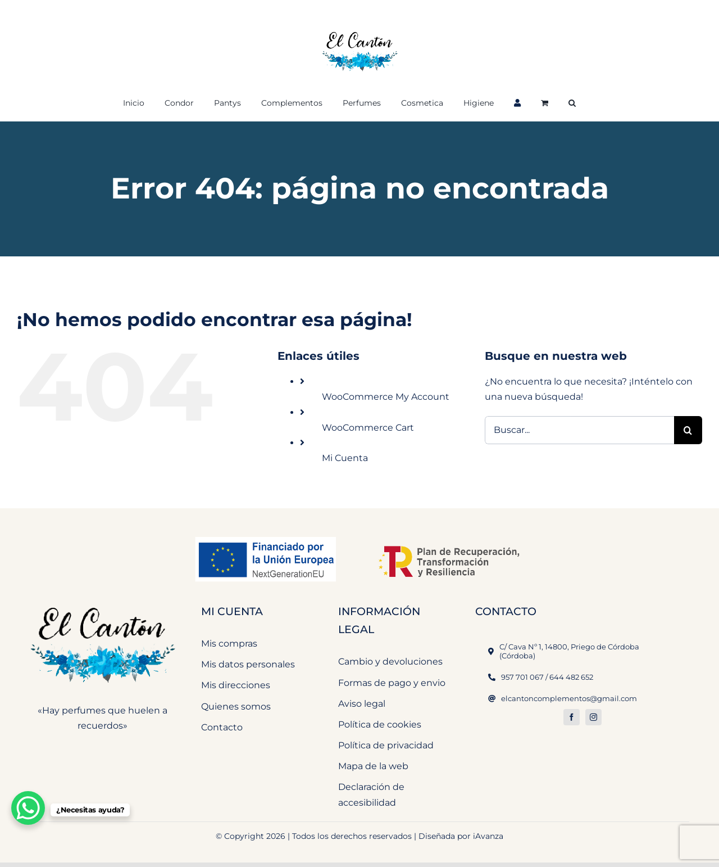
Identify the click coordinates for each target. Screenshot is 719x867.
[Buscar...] (579, 430)
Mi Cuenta (345, 458)
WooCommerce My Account (385, 396)
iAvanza (488, 836)
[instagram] (593, 717)
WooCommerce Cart (368, 427)
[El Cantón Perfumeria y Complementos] (102, 601)
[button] (572, 101)
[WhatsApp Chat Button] (28, 808)
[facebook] (571, 717)
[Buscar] (688, 430)
